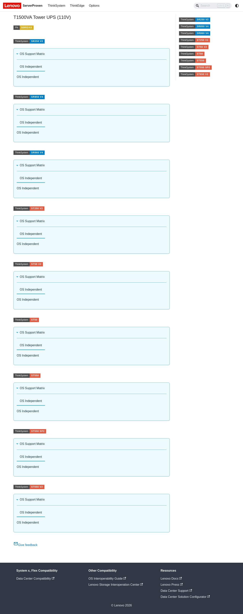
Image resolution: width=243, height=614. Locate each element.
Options (94, 5)
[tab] (31, 67)
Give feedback (25, 545)
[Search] (213, 6)
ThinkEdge (77, 5)
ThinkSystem (56, 5)
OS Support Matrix (32, 53)
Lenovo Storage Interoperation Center (115, 584)
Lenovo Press (172, 584)
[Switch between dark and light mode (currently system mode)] (237, 6)
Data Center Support (176, 590)
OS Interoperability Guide (107, 578)
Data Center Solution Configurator (185, 596)
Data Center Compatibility (35, 578)
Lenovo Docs (171, 578)
